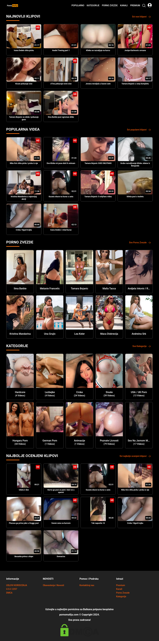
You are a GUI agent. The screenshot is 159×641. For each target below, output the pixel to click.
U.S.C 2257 (11, 589)
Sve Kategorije (141, 346)
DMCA (9, 592)
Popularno (77, 5)
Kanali (124, 5)
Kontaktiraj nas (87, 585)
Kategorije (93, 5)
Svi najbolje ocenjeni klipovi (135, 456)
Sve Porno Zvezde (140, 242)
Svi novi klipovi (141, 16)
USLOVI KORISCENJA (16, 585)
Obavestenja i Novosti (53, 585)
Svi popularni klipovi (139, 129)
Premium (135, 5)
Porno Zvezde (110, 5)
